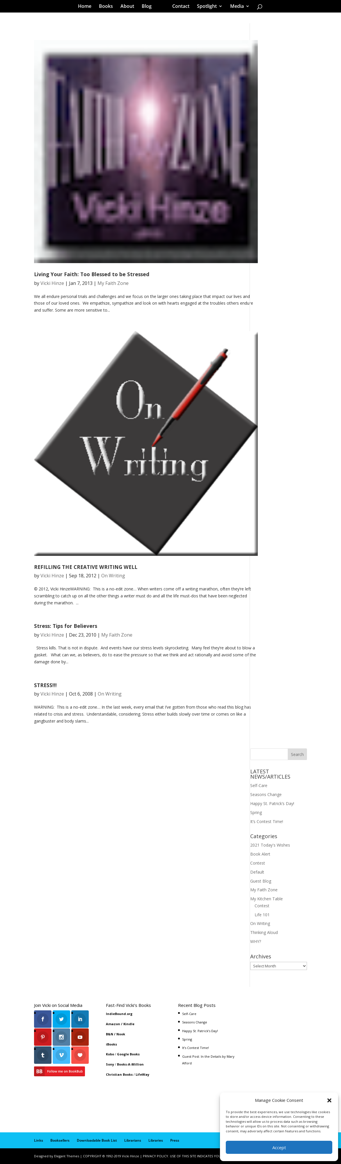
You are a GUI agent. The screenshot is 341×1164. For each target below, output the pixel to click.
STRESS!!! (45, 685)
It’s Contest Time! (266, 821)
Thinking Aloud (264, 932)
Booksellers (60, 1140)
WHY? (255, 941)
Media (235, 7)
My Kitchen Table (266, 898)
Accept (279, 1147)
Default (257, 872)
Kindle (128, 1024)
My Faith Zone (113, 283)
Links (38, 1140)
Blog (149, 7)
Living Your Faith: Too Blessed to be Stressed (91, 274)
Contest (257, 863)
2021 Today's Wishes (270, 845)
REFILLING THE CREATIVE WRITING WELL (85, 566)
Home (86, 7)
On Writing (113, 575)
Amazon (113, 1024)
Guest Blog (260, 881)
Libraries (155, 1140)
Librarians (132, 1140)
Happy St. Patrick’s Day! (272, 803)
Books (108, 7)
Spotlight (205, 7)
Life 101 (262, 914)
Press (174, 1140)
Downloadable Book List (97, 1140)
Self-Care (258, 785)
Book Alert (260, 854)
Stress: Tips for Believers (65, 625)
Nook (120, 1034)
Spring (256, 812)
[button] (329, 1100)
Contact (178, 7)
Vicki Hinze (52, 283)
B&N (109, 1034)
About (129, 7)
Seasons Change (266, 794)
